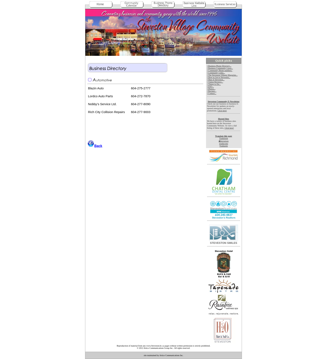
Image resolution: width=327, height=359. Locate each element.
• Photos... (211, 89)
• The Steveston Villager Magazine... (222, 75)
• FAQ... (210, 86)
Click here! (222, 111)
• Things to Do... (214, 84)
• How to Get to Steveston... (218, 77)
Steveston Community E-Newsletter (223, 101)
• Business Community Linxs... (220, 68)
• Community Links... (216, 73)
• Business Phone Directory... (219, 66)
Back (98, 146)
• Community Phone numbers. (219, 70)
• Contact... (211, 93)
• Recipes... (211, 91)
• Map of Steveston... (216, 80)
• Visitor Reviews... (215, 82)
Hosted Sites (223, 119)
